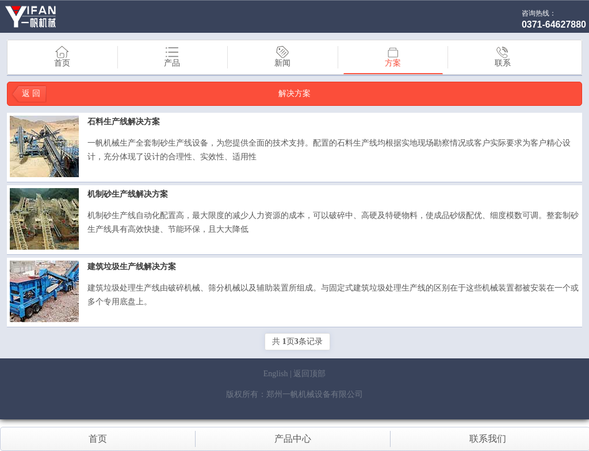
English (275, 373)
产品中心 (292, 439)
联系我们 (487, 439)
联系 (503, 56)
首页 (62, 56)
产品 (172, 56)
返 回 (31, 93)
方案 (393, 57)
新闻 (282, 56)
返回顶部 (309, 373)
